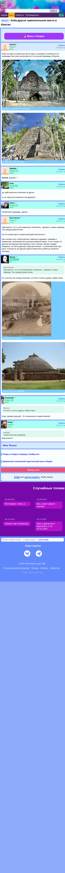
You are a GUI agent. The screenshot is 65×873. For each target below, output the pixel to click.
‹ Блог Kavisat (9, 445)
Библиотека (55, 568)
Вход (61, 15)
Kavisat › (5, 20)
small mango (44, 540)
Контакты (44, 568)
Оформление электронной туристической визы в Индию (27, 461)
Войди (17, 477)
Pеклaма (35, 568)
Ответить (61, 45)
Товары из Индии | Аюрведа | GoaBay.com (20, 454)
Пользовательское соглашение (16, 568)
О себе (12, 222)
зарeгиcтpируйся (32, 477)
